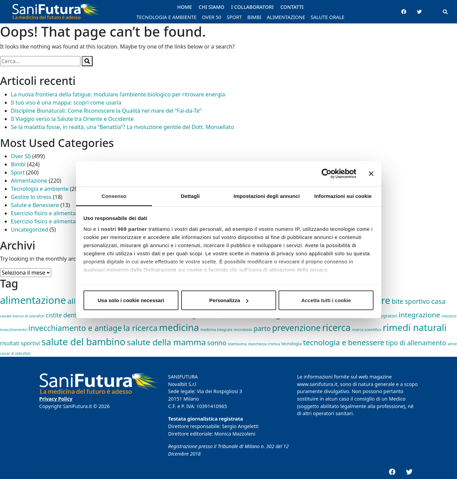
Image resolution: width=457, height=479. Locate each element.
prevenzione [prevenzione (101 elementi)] (296, 327)
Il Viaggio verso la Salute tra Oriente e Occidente (72, 119)
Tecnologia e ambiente (40, 188)
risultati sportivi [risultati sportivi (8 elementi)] (20, 343)
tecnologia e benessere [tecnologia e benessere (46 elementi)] (343, 342)
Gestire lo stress (31, 197)
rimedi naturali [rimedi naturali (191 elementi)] (414, 327)
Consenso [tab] (113, 196)
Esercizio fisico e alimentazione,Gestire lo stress (71, 221)
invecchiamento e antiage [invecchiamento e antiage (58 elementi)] (75, 328)
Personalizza (228, 300)
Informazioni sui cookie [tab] (343, 196)
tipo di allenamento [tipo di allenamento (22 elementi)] (416, 342)
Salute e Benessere (35, 205)
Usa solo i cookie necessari (131, 300)
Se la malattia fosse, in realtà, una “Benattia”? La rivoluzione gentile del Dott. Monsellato (122, 127)
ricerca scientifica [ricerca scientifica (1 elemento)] (366, 329)
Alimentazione (29, 180)
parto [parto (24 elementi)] (262, 328)
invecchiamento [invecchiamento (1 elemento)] (13, 329)
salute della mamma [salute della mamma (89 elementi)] (166, 342)
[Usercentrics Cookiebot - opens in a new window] (326, 174)
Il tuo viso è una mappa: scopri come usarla (66, 102)
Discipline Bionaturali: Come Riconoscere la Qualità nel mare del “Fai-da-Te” (106, 110)
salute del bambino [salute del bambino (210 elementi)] (83, 341)
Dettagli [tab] (190, 196)
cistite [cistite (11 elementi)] (54, 315)
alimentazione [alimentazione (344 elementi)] (33, 300)
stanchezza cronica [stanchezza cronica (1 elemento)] (264, 344)
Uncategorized (29, 229)
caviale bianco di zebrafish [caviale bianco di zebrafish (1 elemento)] (22, 316)
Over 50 (21, 156)
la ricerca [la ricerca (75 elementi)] (140, 328)
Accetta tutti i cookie (326, 300)
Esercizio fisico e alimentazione (50, 213)
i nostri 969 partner (122, 229)
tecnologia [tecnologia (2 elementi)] (291, 344)
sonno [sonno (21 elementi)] (217, 342)
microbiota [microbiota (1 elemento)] (243, 329)
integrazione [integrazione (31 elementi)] (419, 314)
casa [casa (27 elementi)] (438, 301)
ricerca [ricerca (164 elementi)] (336, 327)
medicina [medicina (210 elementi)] (179, 327)
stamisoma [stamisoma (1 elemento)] (237, 344)
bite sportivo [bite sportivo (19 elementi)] (411, 301)
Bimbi (18, 164)
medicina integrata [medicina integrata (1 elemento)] (216, 329)
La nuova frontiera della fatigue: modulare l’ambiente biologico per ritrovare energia (118, 94)
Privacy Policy (56, 398)
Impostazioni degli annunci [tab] (266, 196)
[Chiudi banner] (371, 173)
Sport (18, 172)
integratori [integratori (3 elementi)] (386, 316)
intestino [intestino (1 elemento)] (448, 316)
